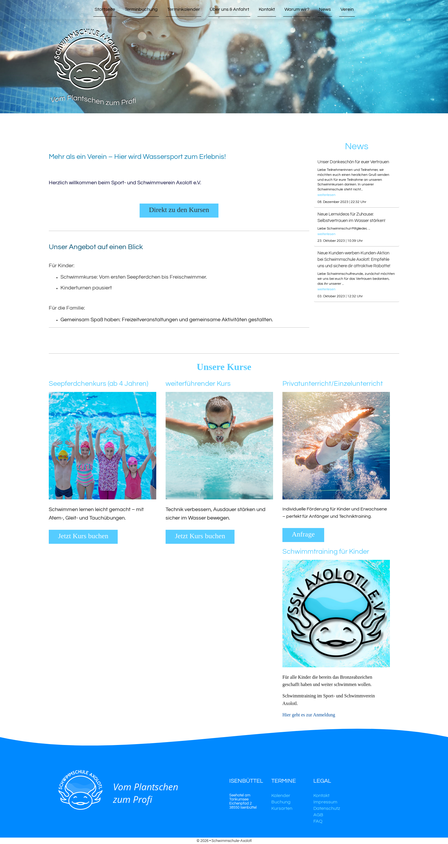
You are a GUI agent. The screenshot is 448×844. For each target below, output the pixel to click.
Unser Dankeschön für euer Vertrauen (353, 162)
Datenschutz (326, 808)
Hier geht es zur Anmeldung (309, 714)
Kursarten (281, 808)
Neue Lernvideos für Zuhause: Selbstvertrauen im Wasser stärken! (351, 217)
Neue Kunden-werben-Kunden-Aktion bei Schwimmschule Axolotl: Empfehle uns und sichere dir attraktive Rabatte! (353, 259)
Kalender (280, 795)
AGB (318, 814)
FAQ (317, 821)
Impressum (325, 802)
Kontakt (321, 795)
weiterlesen (326, 195)
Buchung (281, 802)
